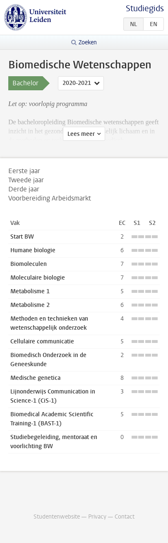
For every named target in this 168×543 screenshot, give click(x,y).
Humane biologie (32, 250)
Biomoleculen (28, 264)
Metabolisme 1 (30, 291)
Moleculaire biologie (37, 278)
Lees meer (81, 134)
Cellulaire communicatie (42, 341)
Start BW (22, 237)
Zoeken (88, 42)
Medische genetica (35, 378)
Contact (124, 517)
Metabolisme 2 (30, 305)
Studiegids (145, 8)
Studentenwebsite (57, 517)
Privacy (97, 517)
